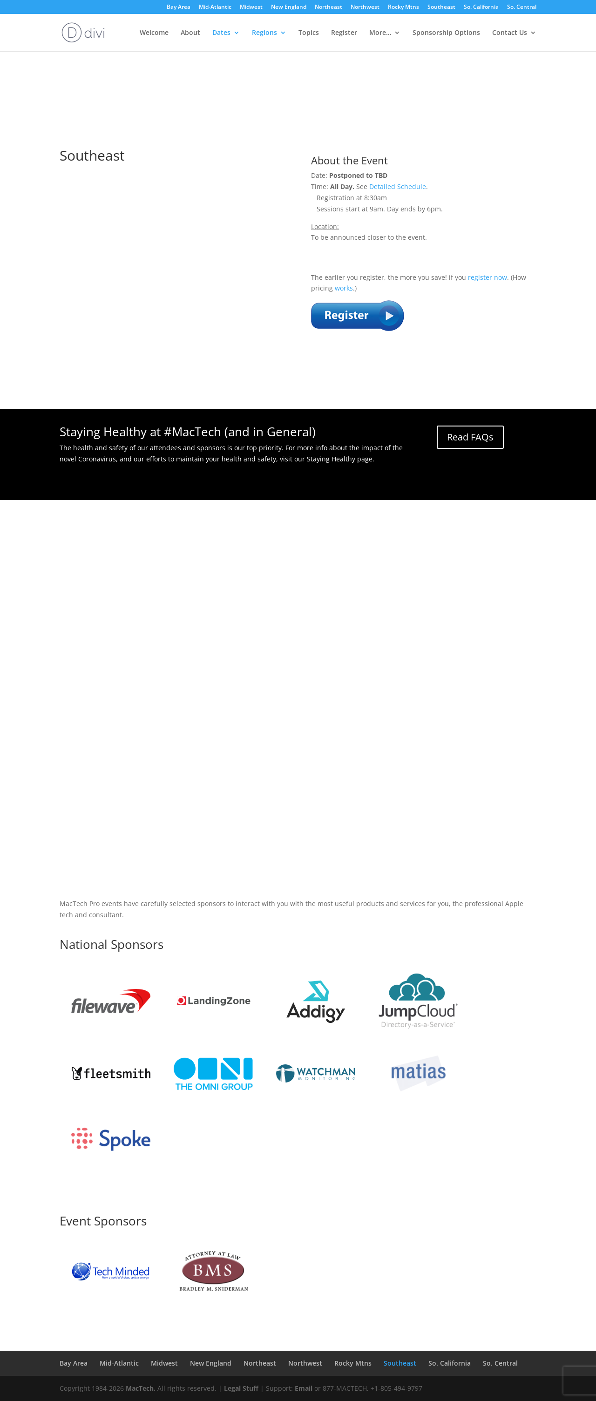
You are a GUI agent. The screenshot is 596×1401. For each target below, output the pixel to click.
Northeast (328, 7)
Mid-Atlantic (215, 7)
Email (303, 1388)
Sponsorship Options (446, 33)
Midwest (251, 7)
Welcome (154, 33)
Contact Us (509, 33)
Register (344, 33)
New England (288, 7)
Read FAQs (470, 437)
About (190, 33)
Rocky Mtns (403, 7)
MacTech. (141, 1388)
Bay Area (178, 7)
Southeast (441, 7)
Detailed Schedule (397, 186)
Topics (308, 33)
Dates (221, 33)
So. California (481, 7)
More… (380, 33)
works (344, 288)
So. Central (521, 7)
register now (487, 277)
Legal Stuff (241, 1388)
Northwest (365, 7)
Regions (264, 33)
